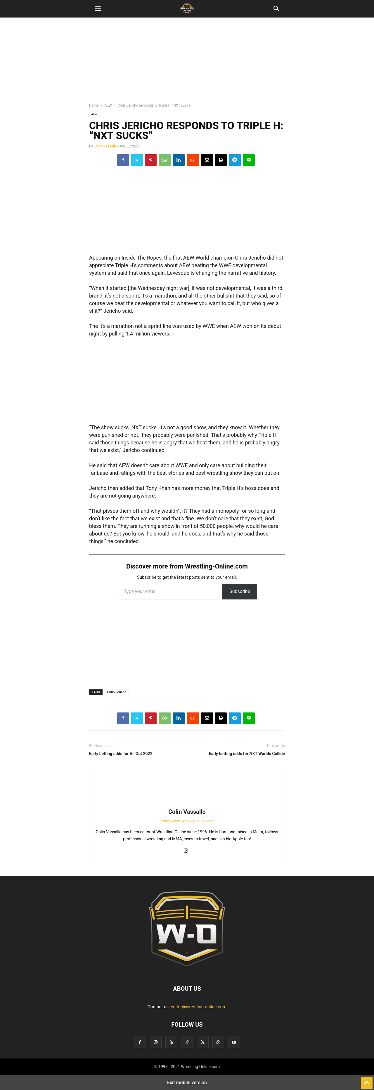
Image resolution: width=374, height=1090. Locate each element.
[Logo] (187, 970)
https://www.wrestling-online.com (187, 821)
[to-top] (367, 1080)
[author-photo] (187, 803)
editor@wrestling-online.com (198, 1006)
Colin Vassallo (105, 146)
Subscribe (239, 591)
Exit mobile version (187, 1082)
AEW (108, 105)
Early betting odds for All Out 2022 (121, 753)
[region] (187, 62)
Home (93, 105)
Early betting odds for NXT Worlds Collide (247, 753)
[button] (98, 9)
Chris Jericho (117, 692)
